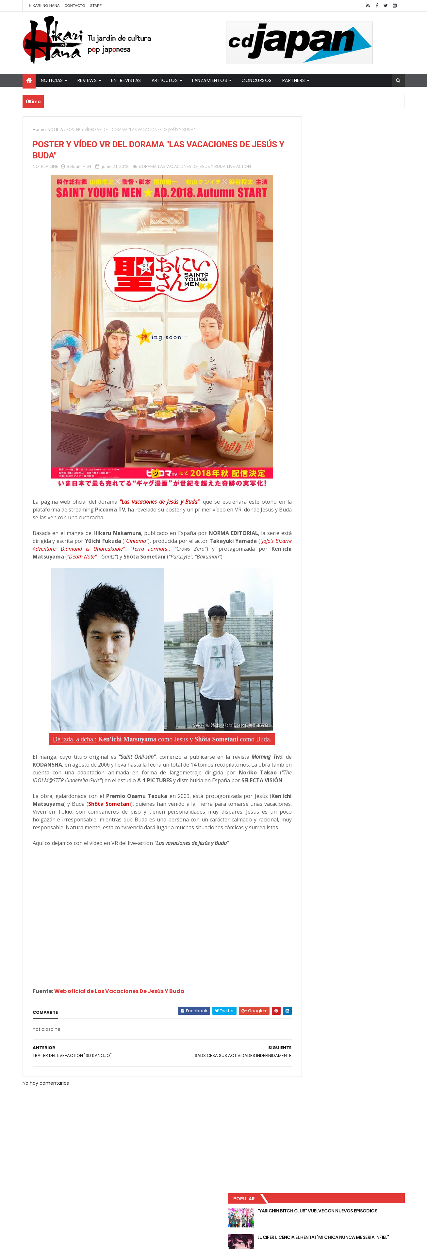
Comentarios (375, 216)
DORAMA (147, 168)
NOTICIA (55, 129)
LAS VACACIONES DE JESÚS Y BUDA (191, 168)
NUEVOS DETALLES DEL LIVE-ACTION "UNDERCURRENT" (354, 190)
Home (38, 129)
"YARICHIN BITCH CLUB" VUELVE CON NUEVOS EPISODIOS (354, 137)
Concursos (256, 80)
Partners (293, 80)
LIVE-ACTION (239, 168)
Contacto (75, 6)
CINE (53, 168)
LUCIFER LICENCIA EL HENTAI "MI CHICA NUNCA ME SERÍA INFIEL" (356, 163)
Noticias (52, 80)
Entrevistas (126, 80)
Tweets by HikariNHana (311, 254)
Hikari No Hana (44, 6)
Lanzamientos (209, 80)
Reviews (87, 80)
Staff (96, 6)
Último (315, 216)
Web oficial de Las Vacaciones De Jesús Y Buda (119, 1016)
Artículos (165, 80)
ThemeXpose (137, 1240)
